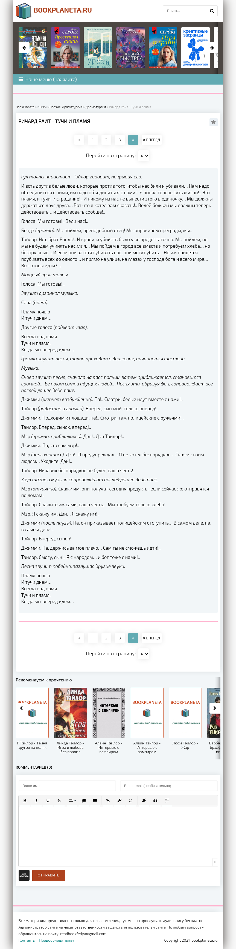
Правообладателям (56, 940)
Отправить (49, 875)
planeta (54, 11)
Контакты (27, 940)
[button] (25, 800)
